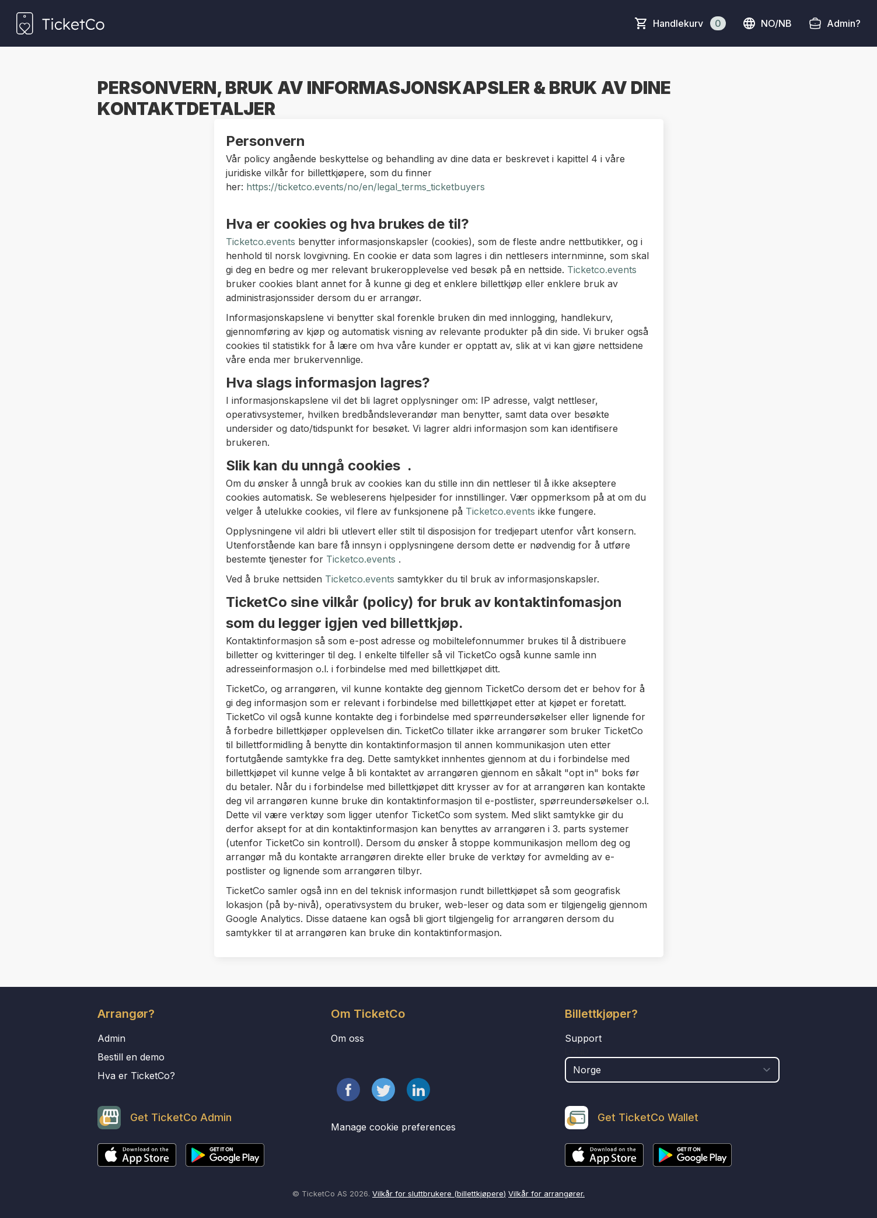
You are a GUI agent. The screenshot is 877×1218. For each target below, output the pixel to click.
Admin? (844, 23)
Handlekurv (689, 23)
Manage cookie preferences (393, 1127)
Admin (111, 1038)
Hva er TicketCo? (136, 1075)
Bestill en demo (131, 1057)
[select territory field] (672, 1070)
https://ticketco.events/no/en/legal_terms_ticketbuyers (364, 187)
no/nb (767, 23)
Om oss (347, 1038)
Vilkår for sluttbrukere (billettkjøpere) (439, 1193)
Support (583, 1038)
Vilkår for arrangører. (546, 1193)
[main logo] (60, 23)
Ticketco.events (260, 241)
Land (577, 1051)
